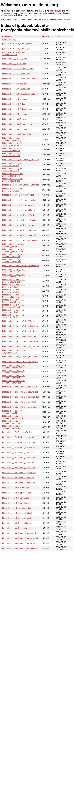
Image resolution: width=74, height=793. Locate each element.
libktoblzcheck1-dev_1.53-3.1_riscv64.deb (20, 266)
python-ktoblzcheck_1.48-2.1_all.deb (18, 48)
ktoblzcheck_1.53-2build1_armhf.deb (18, 452)
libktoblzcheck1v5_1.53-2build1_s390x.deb (12, 144)
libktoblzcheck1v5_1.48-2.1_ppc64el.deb (20, 220)
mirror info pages (34, 15)
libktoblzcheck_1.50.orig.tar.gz (15, 84)
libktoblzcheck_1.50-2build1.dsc (16, 89)
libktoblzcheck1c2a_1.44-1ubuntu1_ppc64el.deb (13, 245)
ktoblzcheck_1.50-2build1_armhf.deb (18, 478)
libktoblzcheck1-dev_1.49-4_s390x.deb (19, 321)
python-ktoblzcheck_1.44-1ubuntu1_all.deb (13, 53)
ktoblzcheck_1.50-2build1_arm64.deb (18, 483)
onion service (6, 13)
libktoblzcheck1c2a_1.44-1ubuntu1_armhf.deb (13, 255)
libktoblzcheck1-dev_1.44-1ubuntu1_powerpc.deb (13, 372)
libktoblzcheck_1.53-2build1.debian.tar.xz (20, 79)
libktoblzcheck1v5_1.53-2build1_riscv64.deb (12, 149)
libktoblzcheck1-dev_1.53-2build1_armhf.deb (13, 286)
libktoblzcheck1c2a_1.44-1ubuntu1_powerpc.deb (13, 250)
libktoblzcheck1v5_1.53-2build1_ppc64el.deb (12, 154)
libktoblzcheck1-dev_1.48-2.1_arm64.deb (20, 362)
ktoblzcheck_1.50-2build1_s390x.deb (18, 462)
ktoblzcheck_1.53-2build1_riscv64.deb (18, 442)
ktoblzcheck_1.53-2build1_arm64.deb (18, 457)
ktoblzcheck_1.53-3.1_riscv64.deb (17, 432)
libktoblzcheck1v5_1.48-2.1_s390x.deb (19, 215)
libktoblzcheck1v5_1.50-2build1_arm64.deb (12, 190)
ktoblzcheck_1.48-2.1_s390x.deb (16, 508)
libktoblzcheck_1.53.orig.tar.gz (15, 59)
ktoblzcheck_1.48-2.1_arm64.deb (16, 528)
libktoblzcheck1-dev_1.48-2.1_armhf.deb (19, 356)
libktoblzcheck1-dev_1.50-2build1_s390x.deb (13, 296)
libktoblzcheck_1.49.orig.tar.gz (15, 99)
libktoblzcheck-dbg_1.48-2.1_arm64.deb (19, 407)
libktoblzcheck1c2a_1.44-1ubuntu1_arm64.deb (13, 260)
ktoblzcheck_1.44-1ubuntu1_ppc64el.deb (20, 533)
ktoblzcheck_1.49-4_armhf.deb (15, 498)
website (67, 19)
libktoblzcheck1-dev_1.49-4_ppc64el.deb (20, 326)
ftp (60, 11)
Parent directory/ (9, 39)
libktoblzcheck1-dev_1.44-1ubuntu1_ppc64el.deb (13, 367)
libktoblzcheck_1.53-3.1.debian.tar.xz (18, 69)
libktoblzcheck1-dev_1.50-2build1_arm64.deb (13, 316)
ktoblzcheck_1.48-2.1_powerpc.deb (17, 518)
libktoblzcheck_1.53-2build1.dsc (16, 74)
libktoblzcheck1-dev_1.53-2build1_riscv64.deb (13, 276)
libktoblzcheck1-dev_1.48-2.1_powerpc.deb (13, 351)
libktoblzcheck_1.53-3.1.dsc (14, 64)
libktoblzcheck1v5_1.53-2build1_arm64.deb (12, 164)
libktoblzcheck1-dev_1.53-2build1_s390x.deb (13, 271)
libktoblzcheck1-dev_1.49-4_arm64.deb (19, 336)
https (56, 11)
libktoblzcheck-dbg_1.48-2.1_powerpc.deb (20, 397)
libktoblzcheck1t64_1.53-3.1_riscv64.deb (20, 240)
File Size (45, 36)
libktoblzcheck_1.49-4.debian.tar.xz (17, 109)
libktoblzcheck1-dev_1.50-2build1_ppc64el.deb (13, 306)
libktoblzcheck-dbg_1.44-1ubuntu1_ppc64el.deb (13, 412)
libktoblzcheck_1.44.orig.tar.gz (15, 129)
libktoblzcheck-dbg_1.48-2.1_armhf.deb (19, 402)
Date (58, 36)
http (51, 11)
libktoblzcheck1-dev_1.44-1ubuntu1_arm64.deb (13, 382)
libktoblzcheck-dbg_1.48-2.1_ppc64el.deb (20, 392)
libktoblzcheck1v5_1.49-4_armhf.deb (18, 205)
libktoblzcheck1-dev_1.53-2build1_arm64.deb (13, 291)
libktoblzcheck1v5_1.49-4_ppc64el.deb (19, 200)
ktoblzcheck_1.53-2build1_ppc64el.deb (19, 447)
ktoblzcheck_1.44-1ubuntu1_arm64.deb (19, 548)
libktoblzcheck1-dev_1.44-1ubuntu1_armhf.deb (13, 377)
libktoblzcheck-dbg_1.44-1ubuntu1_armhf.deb (13, 422)
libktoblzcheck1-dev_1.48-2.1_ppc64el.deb (20, 346)
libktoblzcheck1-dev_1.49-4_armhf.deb (19, 331)
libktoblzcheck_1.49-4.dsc (13, 104)
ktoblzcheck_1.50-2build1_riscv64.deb (18, 468)
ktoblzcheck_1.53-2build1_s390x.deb (18, 437)
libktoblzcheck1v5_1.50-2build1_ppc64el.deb (12, 180)
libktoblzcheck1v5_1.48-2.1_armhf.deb (19, 230)
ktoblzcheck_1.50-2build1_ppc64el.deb (19, 473)
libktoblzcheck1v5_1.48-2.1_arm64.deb (19, 235)
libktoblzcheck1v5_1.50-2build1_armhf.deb (20, 185)
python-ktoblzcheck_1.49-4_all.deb (17, 43)
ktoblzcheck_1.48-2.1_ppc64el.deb (17, 513)
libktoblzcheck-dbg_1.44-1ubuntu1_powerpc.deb (13, 417)
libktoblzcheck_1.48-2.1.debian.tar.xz (18, 124)
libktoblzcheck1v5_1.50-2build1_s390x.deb (12, 169)
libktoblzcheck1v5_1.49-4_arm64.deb (18, 210)
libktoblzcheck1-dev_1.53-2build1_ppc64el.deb (13, 281)
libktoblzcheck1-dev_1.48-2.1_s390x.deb (20, 341)
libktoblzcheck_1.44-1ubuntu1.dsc (17, 134)
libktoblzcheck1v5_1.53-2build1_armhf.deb (20, 160)
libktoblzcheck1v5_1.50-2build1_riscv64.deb (12, 175)
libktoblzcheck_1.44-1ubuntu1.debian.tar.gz (12, 139)
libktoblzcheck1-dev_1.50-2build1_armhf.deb (13, 311)
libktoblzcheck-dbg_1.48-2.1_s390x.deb (19, 387)
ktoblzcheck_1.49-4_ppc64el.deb (16, 493)
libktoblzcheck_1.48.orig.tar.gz (15, 114)
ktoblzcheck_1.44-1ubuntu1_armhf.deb (19, 543)
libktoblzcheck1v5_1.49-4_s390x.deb (18, 195)
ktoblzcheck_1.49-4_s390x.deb (15, 488)
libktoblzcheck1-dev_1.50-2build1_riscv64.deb (13, 301)
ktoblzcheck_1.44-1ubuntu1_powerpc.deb (20, 538)
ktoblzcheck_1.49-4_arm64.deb (16, 503)
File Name (7, 36)
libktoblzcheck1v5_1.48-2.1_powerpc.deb (20, 225)
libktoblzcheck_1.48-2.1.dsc (14, 119)
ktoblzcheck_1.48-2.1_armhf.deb (16, 523)
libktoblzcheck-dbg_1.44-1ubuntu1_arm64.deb (13, 427)
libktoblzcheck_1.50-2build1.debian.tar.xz (20, 94)
